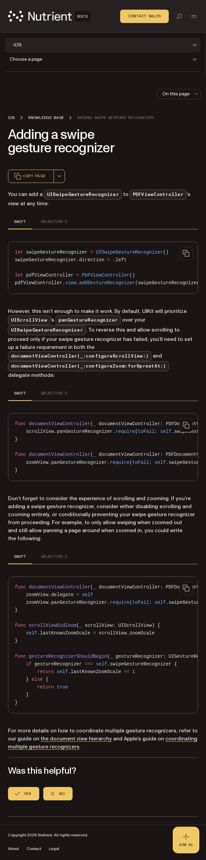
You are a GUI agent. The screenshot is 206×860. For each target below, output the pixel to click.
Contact (34, 849)
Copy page (30, 176)
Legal (54, 849)
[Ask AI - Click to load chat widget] (186, 840)
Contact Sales (144, 16)
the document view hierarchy (76, 738)
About (13, 849)
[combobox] (59, 176)
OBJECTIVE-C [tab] (54, 222)
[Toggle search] (179, 16)
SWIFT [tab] (20, 222)
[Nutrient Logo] (49, 16)
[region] (103, 268)
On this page (180, 94)
